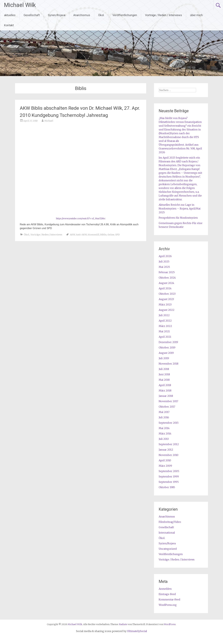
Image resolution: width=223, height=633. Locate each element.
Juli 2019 (164, 358)
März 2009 (165, 465)
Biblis (103, 234)
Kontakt (9, 25)
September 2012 (169, 444)
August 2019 (166, 352)
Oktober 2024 (167, 277)
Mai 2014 (164, 428)
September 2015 (168, 422)
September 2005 (169, 471)
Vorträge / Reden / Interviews (163, 15)
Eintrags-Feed (167, 594)
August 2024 (166, 283)
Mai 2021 (164, 331)
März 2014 (165, 433)
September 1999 (169, 476)
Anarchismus (81, 15)
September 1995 (169, 481)
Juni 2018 (164, 374)
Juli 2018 (164, 369)
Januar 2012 (166, 449)
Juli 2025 (164, 261)
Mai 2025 (164, 266)
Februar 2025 (167, 272)
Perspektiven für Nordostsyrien (178, 217)
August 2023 (166, 299)
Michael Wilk (20, 5)
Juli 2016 (164, 417)
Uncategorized (168, 548)
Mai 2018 (164, 379)
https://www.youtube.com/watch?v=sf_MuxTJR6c (80, 218)
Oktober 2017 (167, 406)
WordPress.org (168, 604)
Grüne (111, 234)
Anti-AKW (81, 234)
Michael (48, 120)
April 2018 (165, 385)
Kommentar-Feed (169, 599)
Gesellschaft (32, 15)
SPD (117, 234)
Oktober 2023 (167, 293)
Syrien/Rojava (56, 15)
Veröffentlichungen (124, 15)
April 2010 (165, 460)
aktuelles (10, 15)
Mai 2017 (164, 412)
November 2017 (168, 401)
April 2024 (165, 288)
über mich (196, 15)
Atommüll (93, 234)
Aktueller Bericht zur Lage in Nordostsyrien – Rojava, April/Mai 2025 (180, 208)
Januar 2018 (166, 395)
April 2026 (165, 256)
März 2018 (165, 390)
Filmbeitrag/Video (170, 521)
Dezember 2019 (168, 342)
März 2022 (165, 326)
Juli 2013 (164, 438)
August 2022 (166, 309)
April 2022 (165, 320)
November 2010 (168, 455)
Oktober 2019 (167, 347)
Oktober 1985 (167, 487)
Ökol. (101, 15)
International (167, 532)
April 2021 (165, 336)
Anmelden (165, 588)
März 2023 (165, 304)
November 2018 (168, 363)
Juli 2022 (164, 315)
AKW (72, 234)
